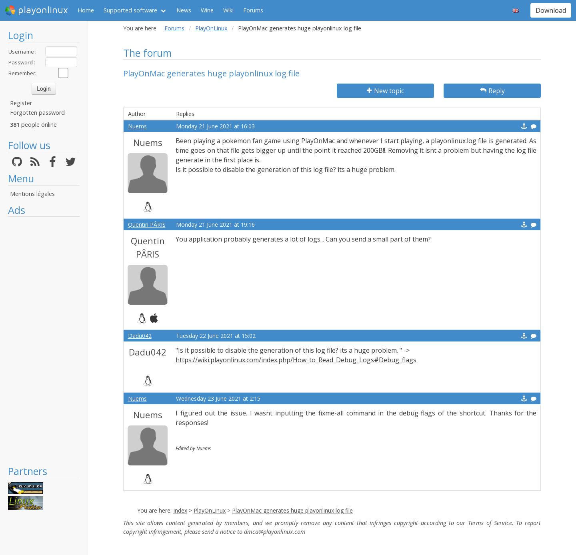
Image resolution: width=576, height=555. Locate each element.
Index (180, 510)
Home (86, 10)
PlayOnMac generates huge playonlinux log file (292, 510)
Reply (492, 90)
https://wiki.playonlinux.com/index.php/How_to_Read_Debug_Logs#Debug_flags (296, 359)
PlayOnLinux (211, 28)
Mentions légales (32, 194)
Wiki (228, 10)
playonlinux (36, 10)
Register (21, 103)
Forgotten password (37, 112)
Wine (207, 10)
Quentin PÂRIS (147, 224)
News (183, 10)
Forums (253, 10)
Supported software (130, 10)
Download (551, 10)
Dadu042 (140, 335)
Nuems (137, 126)
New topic (385, 90)
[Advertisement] (44, 341)
